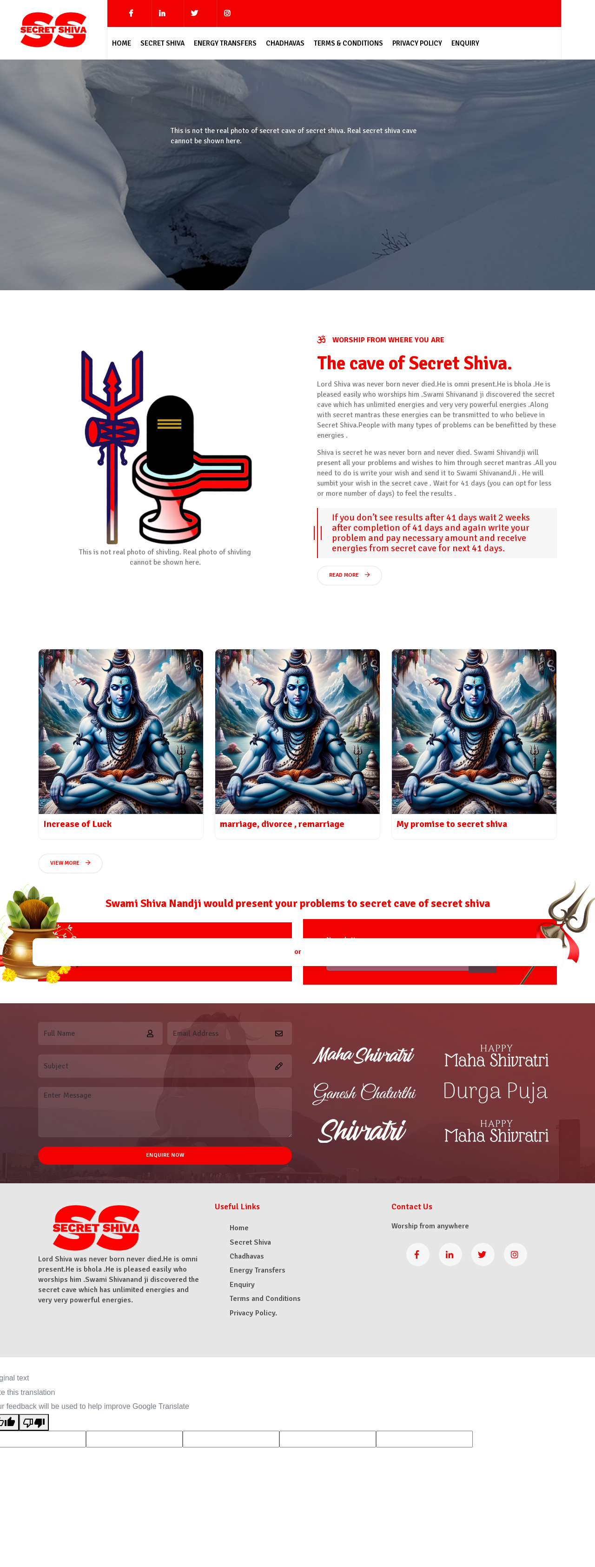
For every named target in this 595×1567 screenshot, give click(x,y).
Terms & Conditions (348, 43)
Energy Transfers (225, 43)
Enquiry (465, 43)
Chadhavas (285, 43)
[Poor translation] (34, 1422)
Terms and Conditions (265, 1298)
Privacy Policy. (253, 1313)
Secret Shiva (162, 43)
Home (121, 43)
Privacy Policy (417, 43)
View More (70, 863)
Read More (349, 575)
